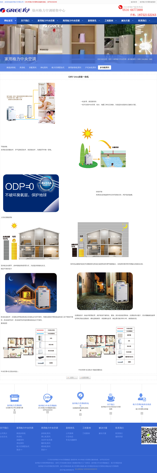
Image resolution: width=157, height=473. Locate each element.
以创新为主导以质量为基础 (14, 408)
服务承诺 (119, 437)
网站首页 (8, 21)
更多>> (19, 450)
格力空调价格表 (65, 466)
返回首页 (134, 2)
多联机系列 (45, 433)
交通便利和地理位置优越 (80, 408)
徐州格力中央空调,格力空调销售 (110, 408)
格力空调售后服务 (78, 466)
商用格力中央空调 (71, 21)
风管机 (22, 67)
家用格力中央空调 (46, 21)
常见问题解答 (71, 440)
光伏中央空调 (46, 440)
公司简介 (3, 433)
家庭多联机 (11, 67)
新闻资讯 (92, 21)
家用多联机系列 (74, 67)
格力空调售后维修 (142, 408)
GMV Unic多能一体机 (144, 59)
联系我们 (142, 21)
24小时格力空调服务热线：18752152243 (47, 408)
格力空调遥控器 (116, 463)
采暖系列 (32, 67)
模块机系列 (45, 446)
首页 (110, 59)
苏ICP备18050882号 (67, 470)
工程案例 (109, 21)
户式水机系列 (90, 67)
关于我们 (25, 21)
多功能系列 (132, 59)
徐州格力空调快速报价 (148, 2)
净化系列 (44, 67)
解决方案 (125, 21)
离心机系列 (45, 437)
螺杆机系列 (45, 443)
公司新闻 (69, 433)
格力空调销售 (114, 466)
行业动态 (69, 437)
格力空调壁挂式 (58, 67)
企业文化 (3, 437)
